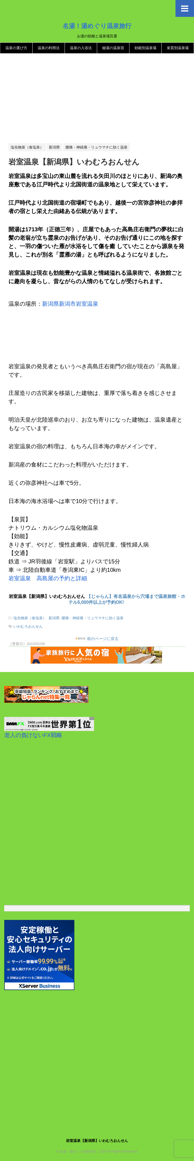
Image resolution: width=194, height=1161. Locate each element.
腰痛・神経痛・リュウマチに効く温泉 (92, 618)
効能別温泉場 (145, 48)
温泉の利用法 (49, 48)
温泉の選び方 (16, 48)
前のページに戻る (102, 638)
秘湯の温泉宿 (113, 48)
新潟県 (54, 618)
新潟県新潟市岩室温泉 (70, 304)
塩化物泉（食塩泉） (29, 618)
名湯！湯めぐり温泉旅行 (97, 26)
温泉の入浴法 (81, 48)
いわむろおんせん (28, 626)
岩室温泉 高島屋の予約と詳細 (47, 578)
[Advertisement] (97, 98)
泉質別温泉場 (178, 48)
